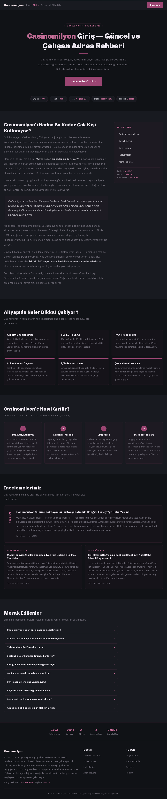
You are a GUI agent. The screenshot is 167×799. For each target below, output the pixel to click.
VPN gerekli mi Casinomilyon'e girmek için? (61, 664)
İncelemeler (125, 154)
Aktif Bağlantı (90, 773)
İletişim (129, 773)
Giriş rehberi (125, 148)
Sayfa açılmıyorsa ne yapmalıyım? (61, 682)
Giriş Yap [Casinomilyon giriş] (155, 5)
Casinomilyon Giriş (92, 755)
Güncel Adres (90, 761)
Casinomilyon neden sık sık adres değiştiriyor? (61, 630)
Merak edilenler (126, 161)
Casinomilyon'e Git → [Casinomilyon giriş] (83, 81)
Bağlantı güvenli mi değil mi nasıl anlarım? (61, 656)
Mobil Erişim (89, 767)
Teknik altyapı (125, 141)
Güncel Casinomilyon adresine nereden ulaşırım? (61, 638)
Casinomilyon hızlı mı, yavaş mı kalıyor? (61, 699)
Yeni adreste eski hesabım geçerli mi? (61, 673)
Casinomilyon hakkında (130, 134)
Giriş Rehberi (132, 755)
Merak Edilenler (133, 761)
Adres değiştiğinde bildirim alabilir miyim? (61, 707)
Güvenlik (130, 767)
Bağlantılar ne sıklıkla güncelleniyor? (61, 690)
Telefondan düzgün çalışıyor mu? (61, 647)
